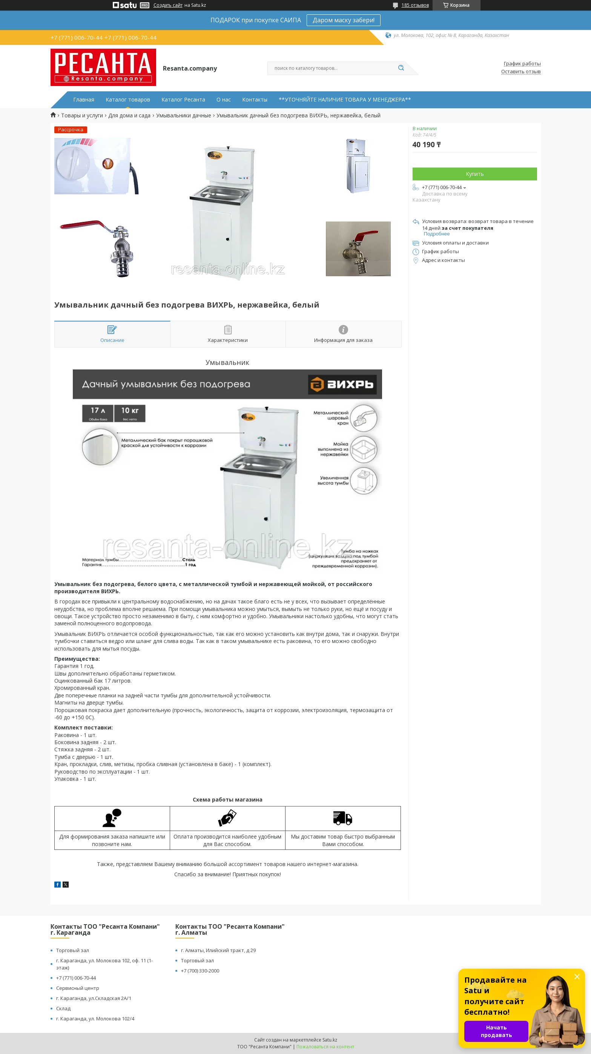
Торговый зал (72, 950)
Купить (475, 173)
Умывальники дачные (183, 115)
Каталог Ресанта (183, 99)
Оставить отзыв (521, 71)
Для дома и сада (129, 115)
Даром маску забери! (344, 20)
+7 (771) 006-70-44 (76, 977)
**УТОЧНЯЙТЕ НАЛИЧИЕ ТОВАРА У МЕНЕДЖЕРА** (345, 99)
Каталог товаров (128, 99)
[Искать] (401, 68)
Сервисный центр (77, 988)
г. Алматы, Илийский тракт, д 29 (218, 950)
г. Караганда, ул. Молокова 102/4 (95, 1018)
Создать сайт (168, 5)
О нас (223, 99)
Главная (83, 99)
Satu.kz (329, 1040)
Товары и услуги (82, 115)
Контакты (254, 99)
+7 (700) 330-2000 (200, 970)
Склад (63, 1008)
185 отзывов (415, 5)
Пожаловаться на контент (325, 1046)
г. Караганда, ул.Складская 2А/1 (93, 998)
